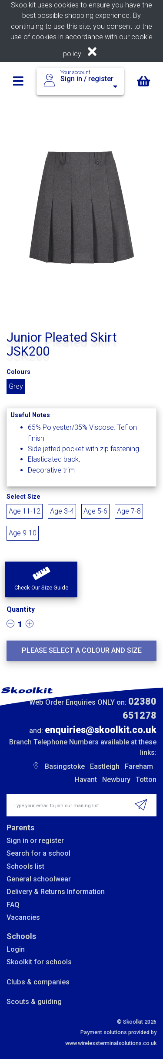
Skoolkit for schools (39, 962)
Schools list (25, 866)
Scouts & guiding (34, 1001)
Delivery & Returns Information (56, 892)
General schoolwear (39, 879)
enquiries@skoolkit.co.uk (100, 729)
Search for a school (38, 853)
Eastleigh (105, 766)
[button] (41, 579)
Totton (146, 779)
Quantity (21, 609)
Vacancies (23, 917)
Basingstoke (65, 766)
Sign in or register (35, 840)
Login (16, 949)
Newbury (116, 779)
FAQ (13, 905)
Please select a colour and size (82, 650)
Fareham (139, 766)
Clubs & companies (38, 982)
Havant (86, 779)
